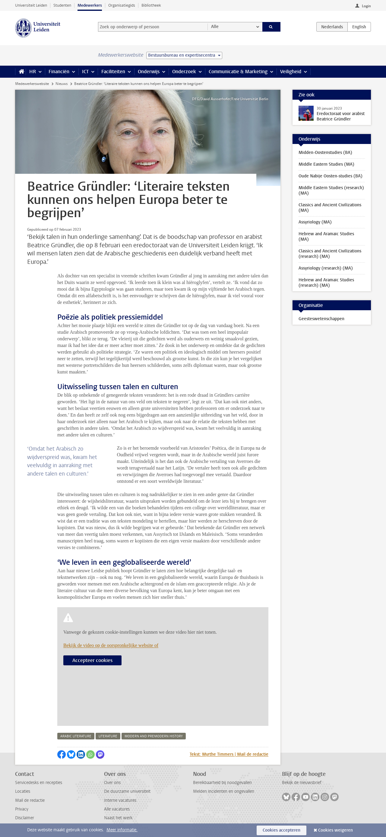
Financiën (59, 71)
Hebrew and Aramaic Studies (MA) (326, 236)
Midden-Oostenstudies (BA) (325, 152)
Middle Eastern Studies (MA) (326, 164)
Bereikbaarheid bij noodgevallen (222, 782)
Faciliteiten (113, 71)
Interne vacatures (120, 800)
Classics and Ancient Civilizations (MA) (330, 207)
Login (366, 6)
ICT (85, 71)
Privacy (21, 809)
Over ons (112, 782)
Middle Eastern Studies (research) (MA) (331, 190)
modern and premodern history (154, 736)
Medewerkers (90, 5)
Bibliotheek (151, 5)
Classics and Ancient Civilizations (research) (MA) (330, 253)
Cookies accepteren (281, 830)
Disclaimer (24, 818)
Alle (215, 27)
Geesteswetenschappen (321, 319)
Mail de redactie (30, 800)
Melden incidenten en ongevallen (223, 791)
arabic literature (75, 736)
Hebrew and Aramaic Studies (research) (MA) (326, 282)
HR (32, 71)
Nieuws (61, 83)
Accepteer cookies (92, 660)
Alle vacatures (117, 809)
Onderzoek (184, 71)
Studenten (62, 5)
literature (108, 736)
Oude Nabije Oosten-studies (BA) (330, 176)
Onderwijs (149, 71)
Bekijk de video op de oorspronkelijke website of (110, 645)
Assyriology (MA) (315, 222)
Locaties (22, 791)
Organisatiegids (121, 5)
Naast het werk (118, 818)
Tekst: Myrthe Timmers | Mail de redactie (229, 754)
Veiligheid (290, 71)
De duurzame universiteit (127, 791)
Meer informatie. (122, 830)
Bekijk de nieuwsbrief (301, 782)
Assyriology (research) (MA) (326, 268)
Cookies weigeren (335, 830)
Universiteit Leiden (31, 5)
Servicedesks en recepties (38, 782)
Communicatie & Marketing (238, 71)
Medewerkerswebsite (32, 83)
